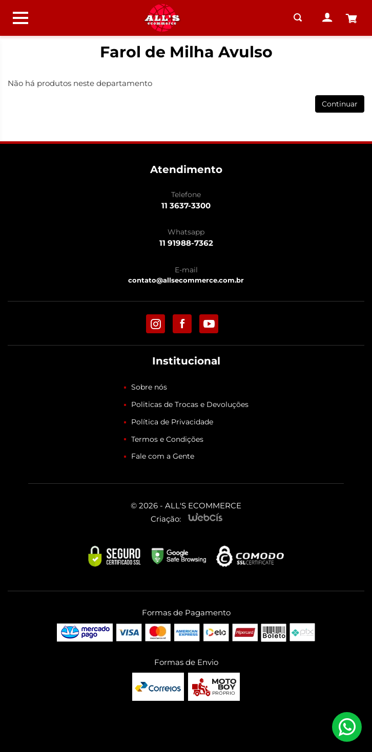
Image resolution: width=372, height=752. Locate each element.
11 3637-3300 (186, 205)
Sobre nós (149, 387)
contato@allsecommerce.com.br (186, 280)
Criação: (166, 519)
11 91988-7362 (186, 243)
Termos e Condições (167, 439)
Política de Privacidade (172, 421)
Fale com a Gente (162, 456)
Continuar (340, 104)
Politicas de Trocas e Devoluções (190, 404)
